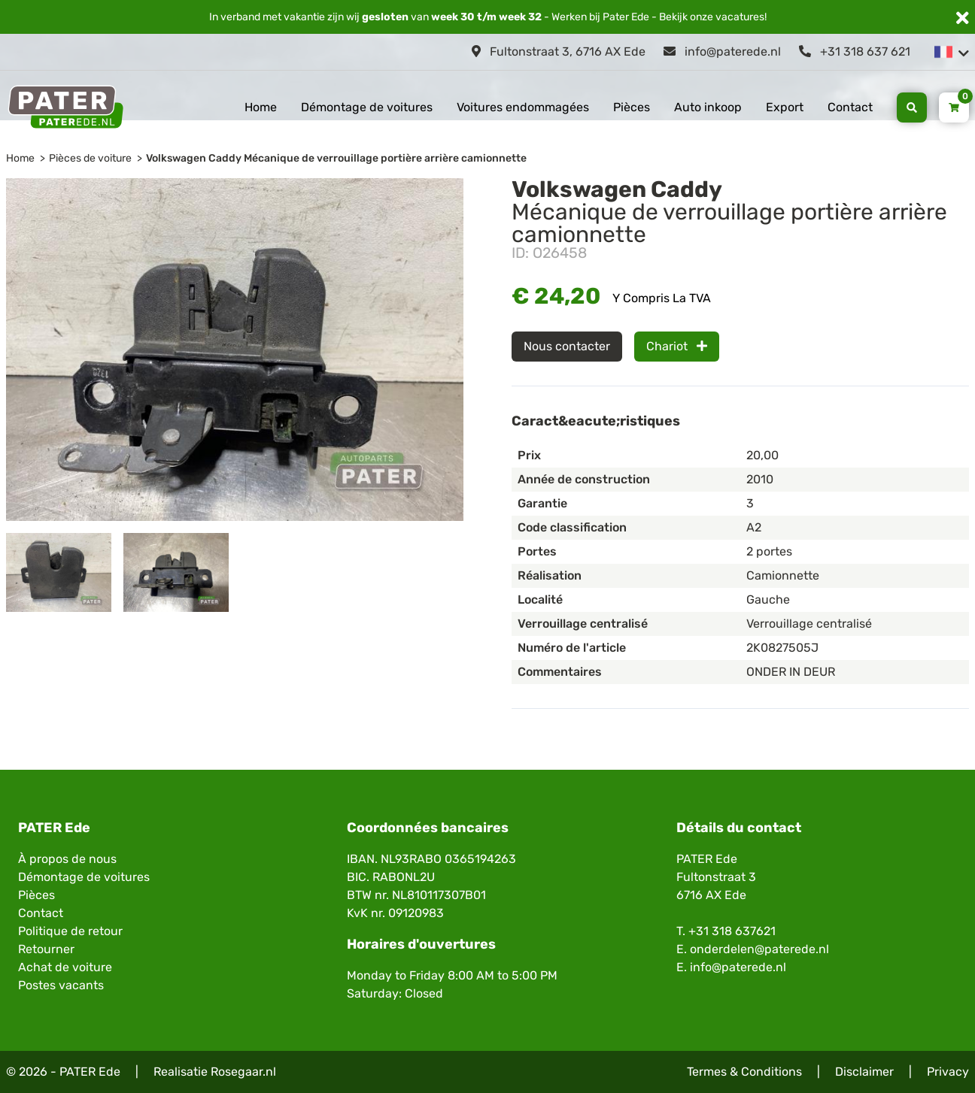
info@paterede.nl (722, 51)
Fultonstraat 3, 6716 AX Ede (558, 51)
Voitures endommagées (523, 107)
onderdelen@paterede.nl (759, 949)
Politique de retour (70, 931)
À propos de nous (67, 859)
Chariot (676, 346)
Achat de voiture (65, 967)
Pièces (631, 107)
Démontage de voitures (367, 107)
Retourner (46, 949)
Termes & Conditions (744, 1071)
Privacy (948, 1071)
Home (261, 107)
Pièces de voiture (90, 158)
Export (784, 107)
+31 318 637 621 (854, 51)
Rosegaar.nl (243, 1071)
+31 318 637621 (732, 931)
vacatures (739, 17)
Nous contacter (567, 346)
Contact (850, 107)
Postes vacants (61, 985)
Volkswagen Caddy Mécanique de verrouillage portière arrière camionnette (336, 158)
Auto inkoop (708, 107)
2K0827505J (782, 647)
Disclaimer (864, 1071)
